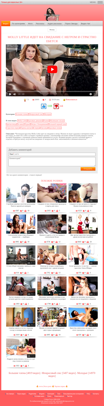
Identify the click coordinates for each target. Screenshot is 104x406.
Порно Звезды (71, 24)
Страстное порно (12, 128)
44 (61, 106)
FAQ (88, 394)
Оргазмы (44, 128)
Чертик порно (60, 386)
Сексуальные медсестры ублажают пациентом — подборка (21, 236)
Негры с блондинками (39, 124)
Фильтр (51, 30)
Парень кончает (26, 128)
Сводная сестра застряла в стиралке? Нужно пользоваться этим (83, 205)
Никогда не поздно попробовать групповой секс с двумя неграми (52, 267)
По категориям (18, 24)
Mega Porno (49, 399)
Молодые (47, 114)
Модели (41, 394)
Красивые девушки (35, 121)
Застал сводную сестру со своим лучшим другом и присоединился (21, 298)
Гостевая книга (39, 396)
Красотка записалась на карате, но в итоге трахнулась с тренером (83, 329)
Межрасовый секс (36, 114)
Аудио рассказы (55, 24)
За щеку (21, 124)
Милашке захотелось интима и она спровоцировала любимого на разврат (52, 298)
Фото (30, 24)
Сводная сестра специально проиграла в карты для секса (52, 205)
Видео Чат (85, 24)
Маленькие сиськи (57, 121)
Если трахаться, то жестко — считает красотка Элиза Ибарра (83, 267)
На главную (10, 394)
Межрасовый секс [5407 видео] (59, 373)
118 (49, 106)
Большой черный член (57, 124)
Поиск (49, 396)
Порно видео (21, 394)
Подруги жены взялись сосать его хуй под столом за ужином (21, 360)
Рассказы (40, 24)
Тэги (58, 394)
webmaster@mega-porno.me (65, 401)
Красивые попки (55, 128)
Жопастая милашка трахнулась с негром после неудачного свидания (83, 298)
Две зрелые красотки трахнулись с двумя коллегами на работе (83, 236)
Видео (5, 24)
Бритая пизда (11, 124)
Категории (50, 394)
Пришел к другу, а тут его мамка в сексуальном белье (52, 236)
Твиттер (69, 396)
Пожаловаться (59, 396)
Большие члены (22, 114)
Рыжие (46, 121)
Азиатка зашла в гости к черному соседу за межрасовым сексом (21, 329)
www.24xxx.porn (45, 386)
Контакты (96, 394)
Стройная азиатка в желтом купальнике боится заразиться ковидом (20, 205)
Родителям (32, 394)
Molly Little (22, 121)
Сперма (36, 128)
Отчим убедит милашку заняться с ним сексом (20, 267)
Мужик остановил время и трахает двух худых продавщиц (52, 329)
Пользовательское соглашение (73, 394)
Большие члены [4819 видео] (24, 373)
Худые (27, 124)
